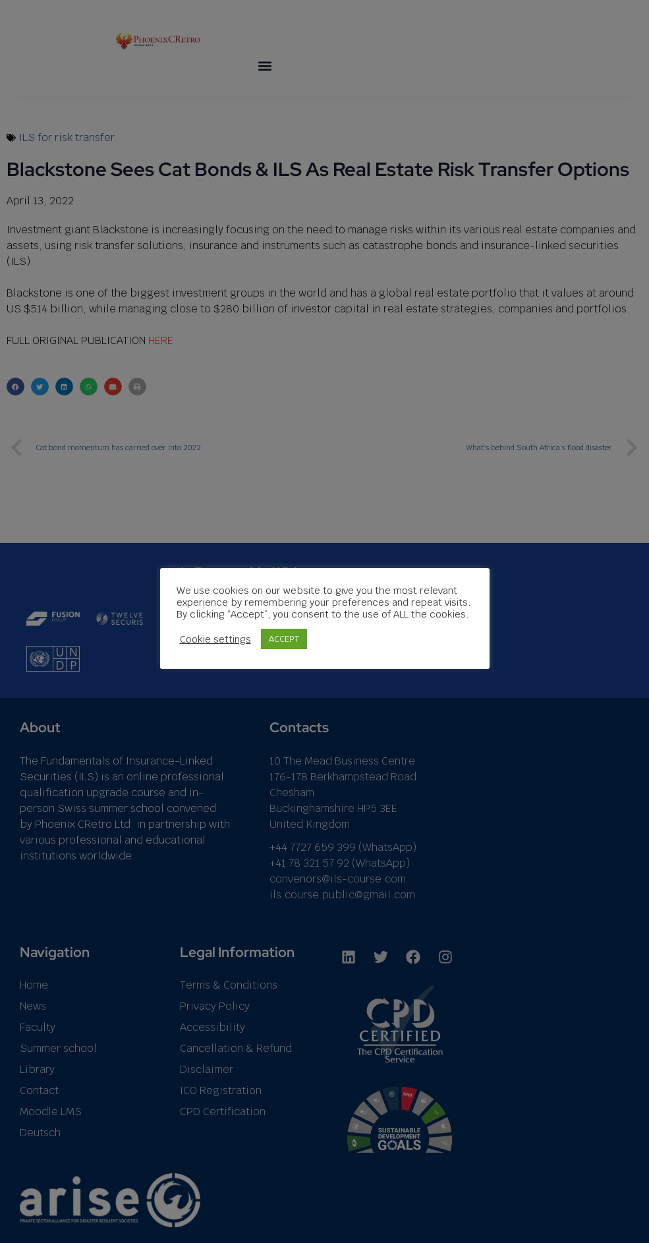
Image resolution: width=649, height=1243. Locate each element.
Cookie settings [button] (215, 639)
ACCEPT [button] (284, 639)
